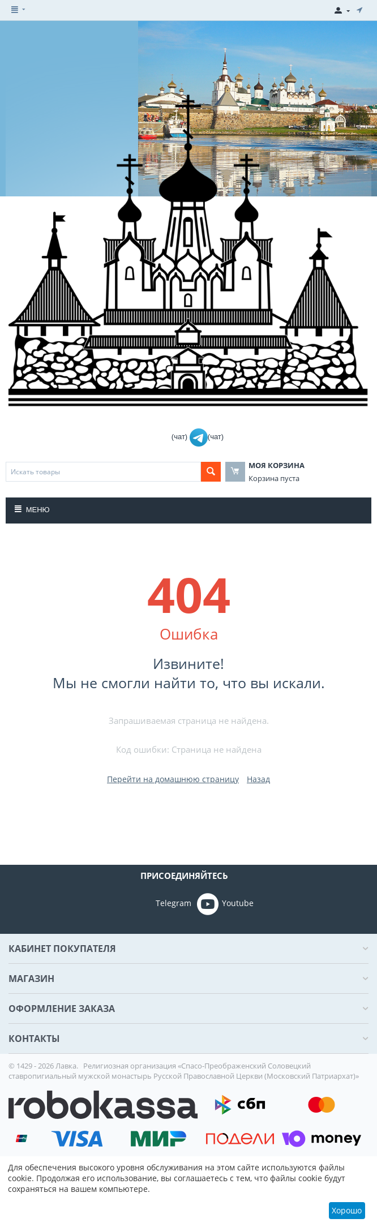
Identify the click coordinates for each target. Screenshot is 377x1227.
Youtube (225, 904)
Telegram (157, 904)
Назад (258, 779)
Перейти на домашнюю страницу (173, 779)
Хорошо (347, 1210)
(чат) (181, 436)
